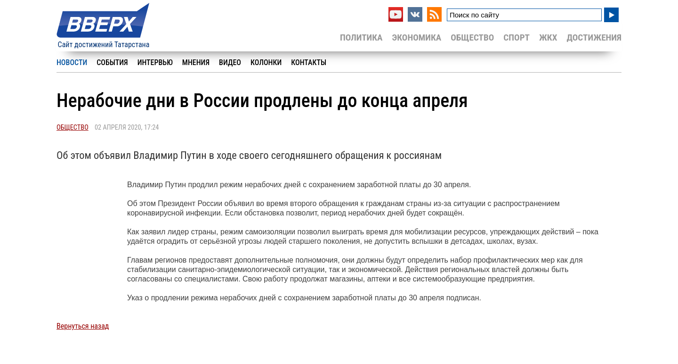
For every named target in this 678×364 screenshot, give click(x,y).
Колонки (266, 62)
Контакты (308, 62)
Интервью (155, 62)
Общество (472, 37)
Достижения (594, 37)
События (112, 62)
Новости (71, 62)
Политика (361, 37)
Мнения (196, 62)
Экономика (416, 37)
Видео (230, 62)
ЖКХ (548, 37)
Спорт (516, 37)
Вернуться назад (82, 326)
